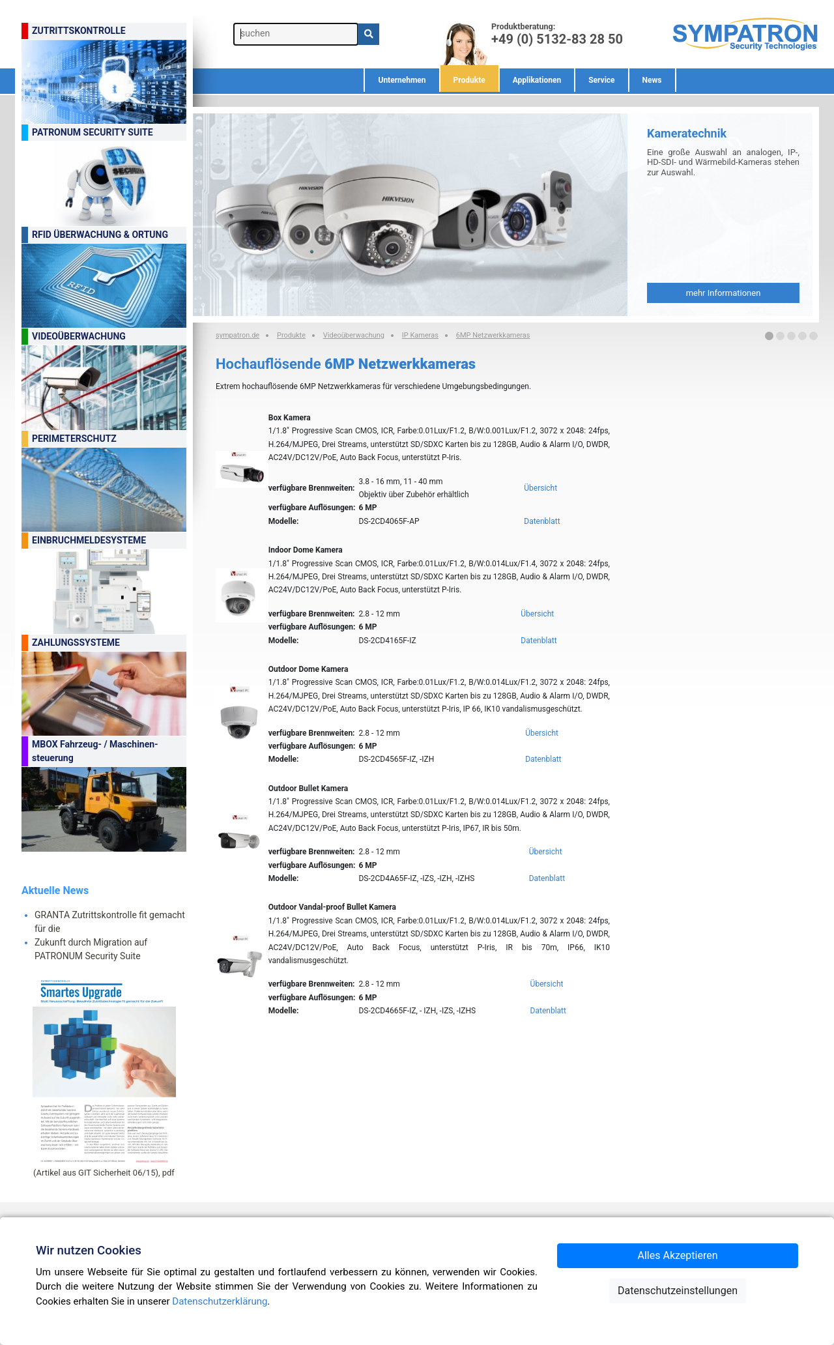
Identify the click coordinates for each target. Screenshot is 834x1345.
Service (601, 80)
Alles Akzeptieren (678, 1255)
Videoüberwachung (353, 335)
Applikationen (537, 80)
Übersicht (540, 488)
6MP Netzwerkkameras (493, 335)
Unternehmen (401, 80)
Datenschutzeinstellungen (678, 1290)
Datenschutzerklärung (219, 1301)
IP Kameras (420, 335)
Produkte (469, 80)
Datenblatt (542, 521)
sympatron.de (237, 335)
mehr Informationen (723, 293)
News (652, 80)
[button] (769, 336)
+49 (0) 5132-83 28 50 (557, 38)
